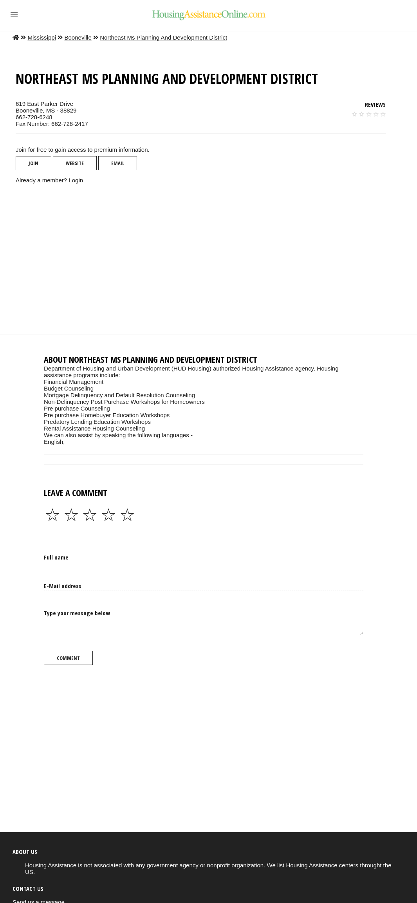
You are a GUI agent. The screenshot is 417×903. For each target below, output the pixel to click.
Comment (68, 657)
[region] (202, 259)
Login (76, 180)
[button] (14, 14)
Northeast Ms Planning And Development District (163, 37)
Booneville (77, 37)
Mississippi (41, 37)
